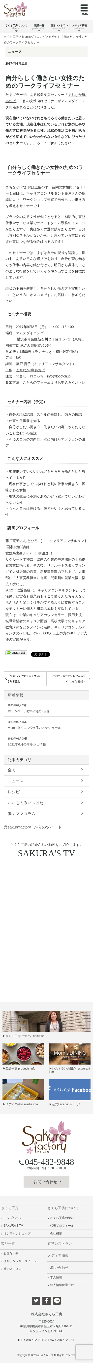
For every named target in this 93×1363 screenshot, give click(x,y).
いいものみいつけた (46, 802)
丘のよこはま (11, 1269)
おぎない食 (10, 1253)
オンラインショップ (16, 1233)
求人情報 (55, 1277)
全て (46, 769)
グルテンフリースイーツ (18, 1261)
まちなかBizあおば (19, 187)
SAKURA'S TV (12, 1225)
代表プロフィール (61, 1225)
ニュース (46, 780)
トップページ (11, 1218)
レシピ (46, 791)
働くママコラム (46, 813)
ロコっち (37, 376)
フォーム (44, 382)
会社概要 (55, 1233)
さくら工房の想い (61, 1218)
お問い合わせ (47, 1182)
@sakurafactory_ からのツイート (33, 827)
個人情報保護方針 (61, 1285)
